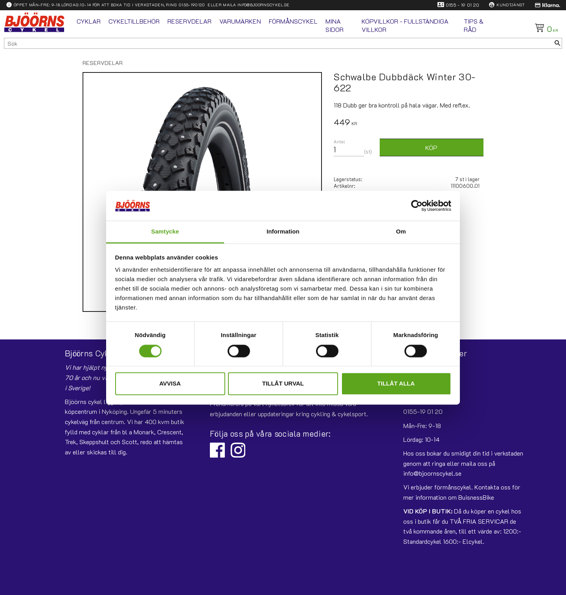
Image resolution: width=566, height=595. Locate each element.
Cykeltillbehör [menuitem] (134, 21)
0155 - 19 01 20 (463, 5)
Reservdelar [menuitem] (189, 21)
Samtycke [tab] (165, 231)
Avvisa (170, 383)
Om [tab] (401, 231)
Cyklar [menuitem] (89, 21)
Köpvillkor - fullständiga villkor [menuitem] (405, 25)
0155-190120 (191, 4)
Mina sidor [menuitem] (334, 25)
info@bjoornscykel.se (263, 4)
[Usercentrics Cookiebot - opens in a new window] (416, 205)
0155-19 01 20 (423, 411)
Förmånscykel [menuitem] (293, 21)
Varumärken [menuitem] (240, 21)
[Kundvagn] (545, 28)
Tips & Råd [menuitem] (473, 25)
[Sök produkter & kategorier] (278, 43)
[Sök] (557, 43)
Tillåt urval (283, 383)
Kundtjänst (510, 4)
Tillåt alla (396, 383)
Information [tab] (283, 231)
